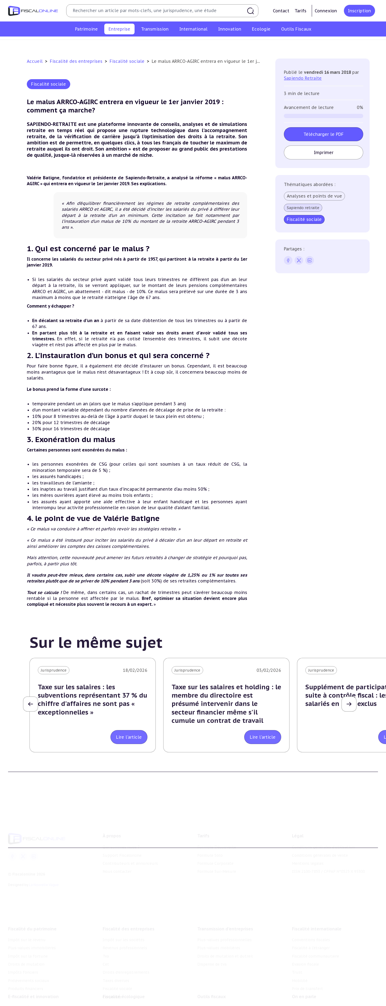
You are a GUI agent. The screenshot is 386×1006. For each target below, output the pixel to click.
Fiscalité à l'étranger (311, 939)
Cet (175, 44)
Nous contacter (117, 865)
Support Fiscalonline (122, 849)
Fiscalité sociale (285, 44)
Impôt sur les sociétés (81, 44)
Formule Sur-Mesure (216, 865)
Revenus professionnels (131, 44)
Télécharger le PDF (323, 134)
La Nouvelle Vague (44, 878)
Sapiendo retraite (303, 207)
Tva (162, 44)
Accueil (35, 61)
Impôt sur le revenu (27, 931)
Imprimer (323, 152)
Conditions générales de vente (320, 849)
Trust (297, 963)
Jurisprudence (53, 670)
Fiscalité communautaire (315, 947)
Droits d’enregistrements (208, 44)
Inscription (359, 10)
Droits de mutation (26, 955)
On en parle (304, 990)
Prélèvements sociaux (28, 972)
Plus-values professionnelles (224, 931)
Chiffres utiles (211, 1000)
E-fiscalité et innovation (33, 990)
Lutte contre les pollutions (128, 1000)
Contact (281, 10)
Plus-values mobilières (218, 939)
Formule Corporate (215, 857)
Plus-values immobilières (32, 939)
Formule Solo (210, 849)
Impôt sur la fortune (28, 947)
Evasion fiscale (305, 955)
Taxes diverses (251, 44)
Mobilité (299, 972)
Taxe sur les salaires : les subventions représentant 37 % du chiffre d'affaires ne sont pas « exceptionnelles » (92, 699)
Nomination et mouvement (317, 1000)
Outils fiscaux (211, 990)
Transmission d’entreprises (225, 920)
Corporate (316, 44)
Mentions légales (308, 857)
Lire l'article (129, 737)
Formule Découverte (216, 840)
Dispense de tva (212, 955)
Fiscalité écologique (124, 990)
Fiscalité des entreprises (77, 61)
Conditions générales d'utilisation (323, 840)
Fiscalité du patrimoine (32, 920)
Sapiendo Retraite (303, 78)
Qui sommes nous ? (121, 840)
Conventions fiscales (311, 931)
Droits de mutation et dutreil (225, 947)
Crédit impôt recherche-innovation (40, 1000)
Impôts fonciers (23, 963)
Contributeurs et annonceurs (130, 857)
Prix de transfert (307, 980)
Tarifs (300, 10)
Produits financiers (25, 980)
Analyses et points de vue (314, 196)
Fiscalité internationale (317, 920)
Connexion (326, 10)
